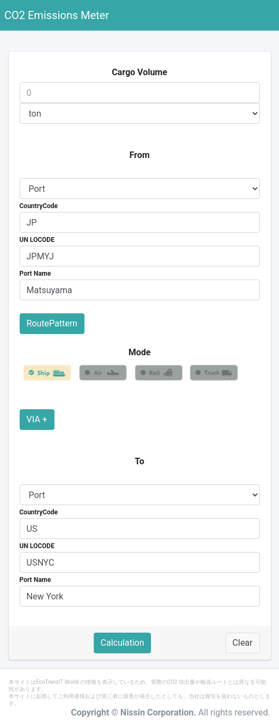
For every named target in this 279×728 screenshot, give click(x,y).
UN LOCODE (37, 240)
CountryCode (39, 206)
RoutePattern (52, 323)
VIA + (37, 419)
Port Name (35, 273)
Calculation (122, 643)
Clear (243, 643)
